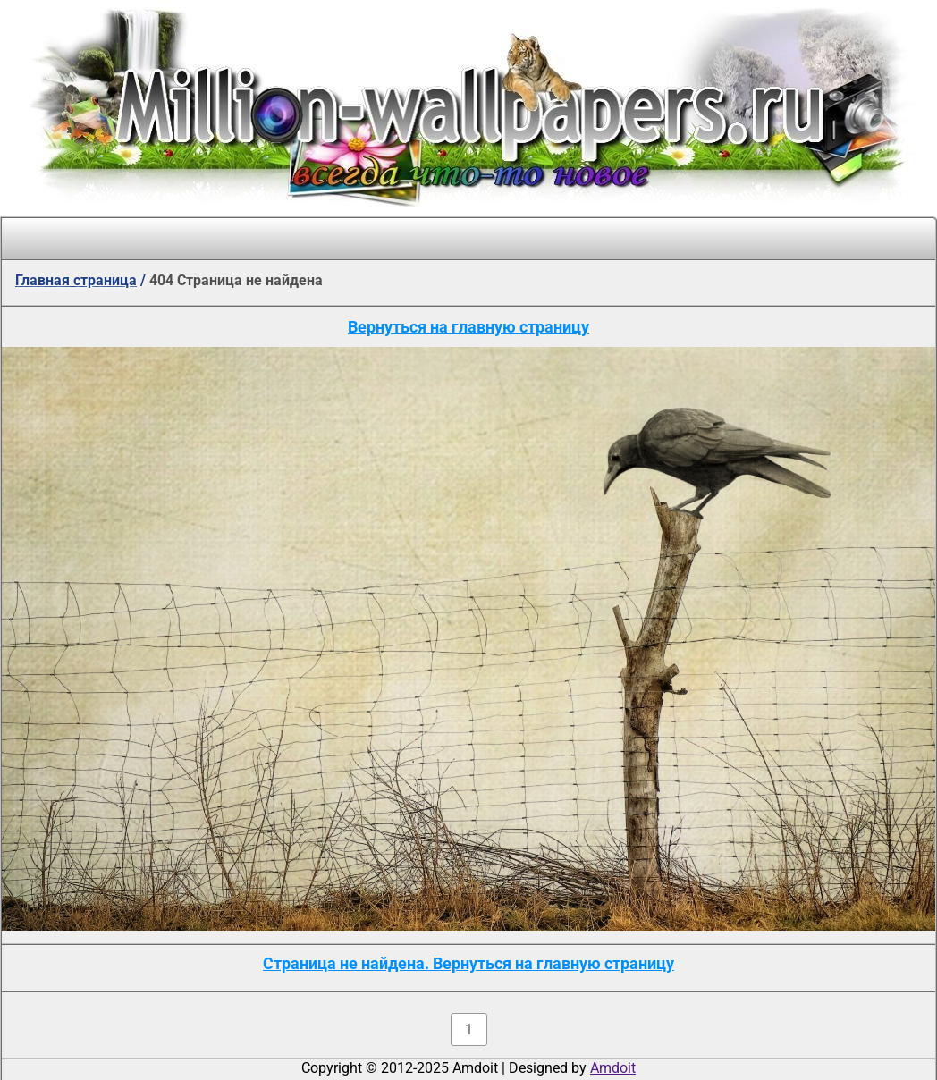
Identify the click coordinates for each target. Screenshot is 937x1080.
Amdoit (613, 1067)
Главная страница (76, 280)
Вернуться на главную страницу (468, 326)
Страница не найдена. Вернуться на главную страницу (468, 963)
